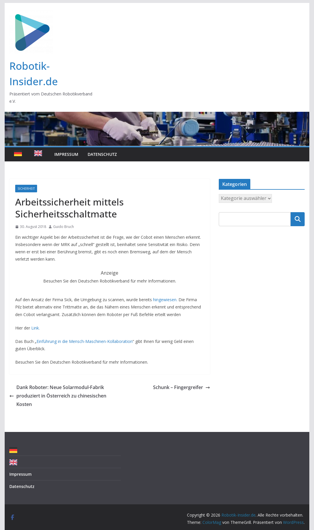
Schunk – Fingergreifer (181, 387)
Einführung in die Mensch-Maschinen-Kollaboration (85, 341)
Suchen (298, 219)
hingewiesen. (165, 299)
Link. (35, 328)
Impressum (66, 154)
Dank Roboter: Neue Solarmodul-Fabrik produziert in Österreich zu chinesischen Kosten (57, 395)
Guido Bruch (63, 226)
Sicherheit (26, 188)
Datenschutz (102, 154)
